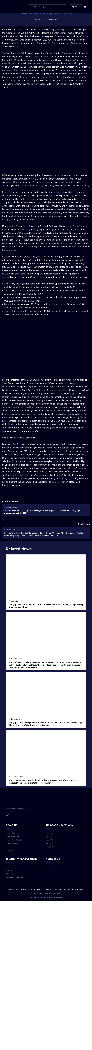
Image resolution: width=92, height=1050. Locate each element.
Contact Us (50, 867)
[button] (84, 6)
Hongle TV (49, 847)
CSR (7, 847)
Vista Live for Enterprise (14, 877)
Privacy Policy (56, 893)
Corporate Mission (12, 836)
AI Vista (9, 870)
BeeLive (8, 867)
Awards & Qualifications (15, 840)
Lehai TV (49, 836)
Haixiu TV (49, 840)
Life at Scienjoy (11, 850)
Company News (11, 843)
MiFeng (48, 843)
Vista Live (9, 873)
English (75, 6)
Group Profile (10, 833)
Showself (49, 833)
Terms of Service (44, 893)
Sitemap (34, 893)
